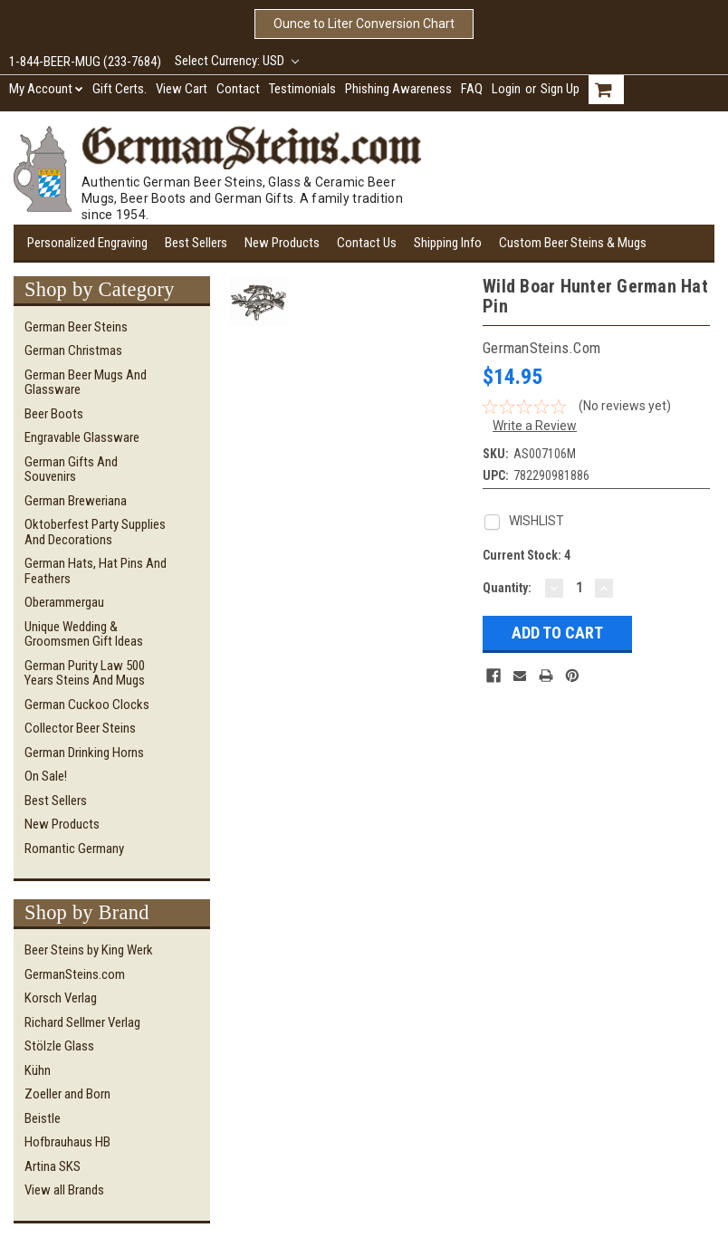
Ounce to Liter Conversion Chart (364, 23)
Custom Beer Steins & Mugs (573, 243)
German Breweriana (75, 501)
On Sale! (45, 776)
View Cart (181, 89)
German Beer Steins (76, 327)
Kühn (37, 1070)
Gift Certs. (119, 89)
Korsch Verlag (60, 998)
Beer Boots (53, 414)
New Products (282, 243)
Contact (238, 89)
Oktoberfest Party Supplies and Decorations (95, 532)
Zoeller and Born (67, 1094)
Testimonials (302, 89)
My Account (46, 89)
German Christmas (73, 350)
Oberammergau (64, 602)
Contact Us (367, 243)
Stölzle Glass (59, 1046)
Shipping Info (448, 243)
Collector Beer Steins (80, 728)
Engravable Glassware (81, 437)
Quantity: (507, 587)
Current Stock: (526, 555)
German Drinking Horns (84, 752)
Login (506, 89)
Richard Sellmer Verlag (82, 1022)
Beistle (42, 1118)
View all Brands (64, 1190)
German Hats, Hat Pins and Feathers (95, 571)
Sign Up (560, 89)
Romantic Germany (74, 848)
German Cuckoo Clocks (86, 704)
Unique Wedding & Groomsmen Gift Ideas (83, 634)
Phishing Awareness (398, 89)
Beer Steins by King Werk (88, 950)
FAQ (472, 89)
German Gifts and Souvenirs (71, 469)
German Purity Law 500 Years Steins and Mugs (84, 673)
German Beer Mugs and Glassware (85, 382)
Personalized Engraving (87, 243)
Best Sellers (196, 243)
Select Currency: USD (237, 61)
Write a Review (535, 425)
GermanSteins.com (74, 974)
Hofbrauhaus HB (67, 1142)
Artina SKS (52, 1166)
